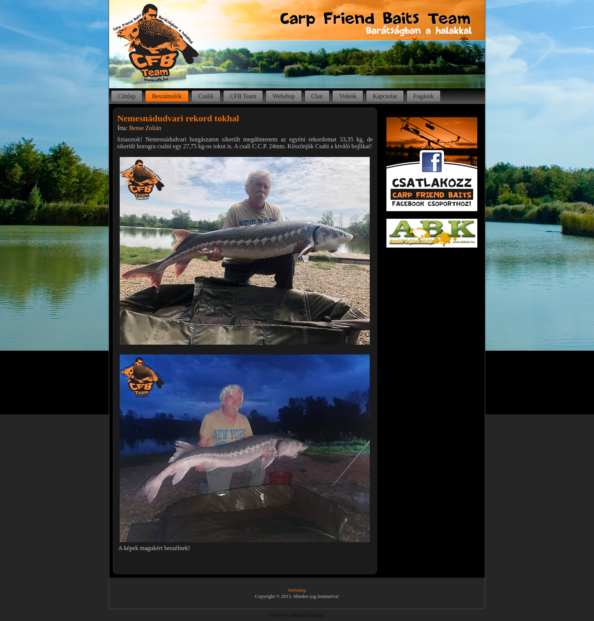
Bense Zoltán (145, 128)
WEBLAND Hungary (307, 615)
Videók (347, 96)
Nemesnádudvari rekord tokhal (178, 118)
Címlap (127, 96)
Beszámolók (167, 96)
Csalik (206, 96)
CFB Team (243, 96)
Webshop (283, 96)
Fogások (423, 96)
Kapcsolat (385, 96)
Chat (317, 96)
